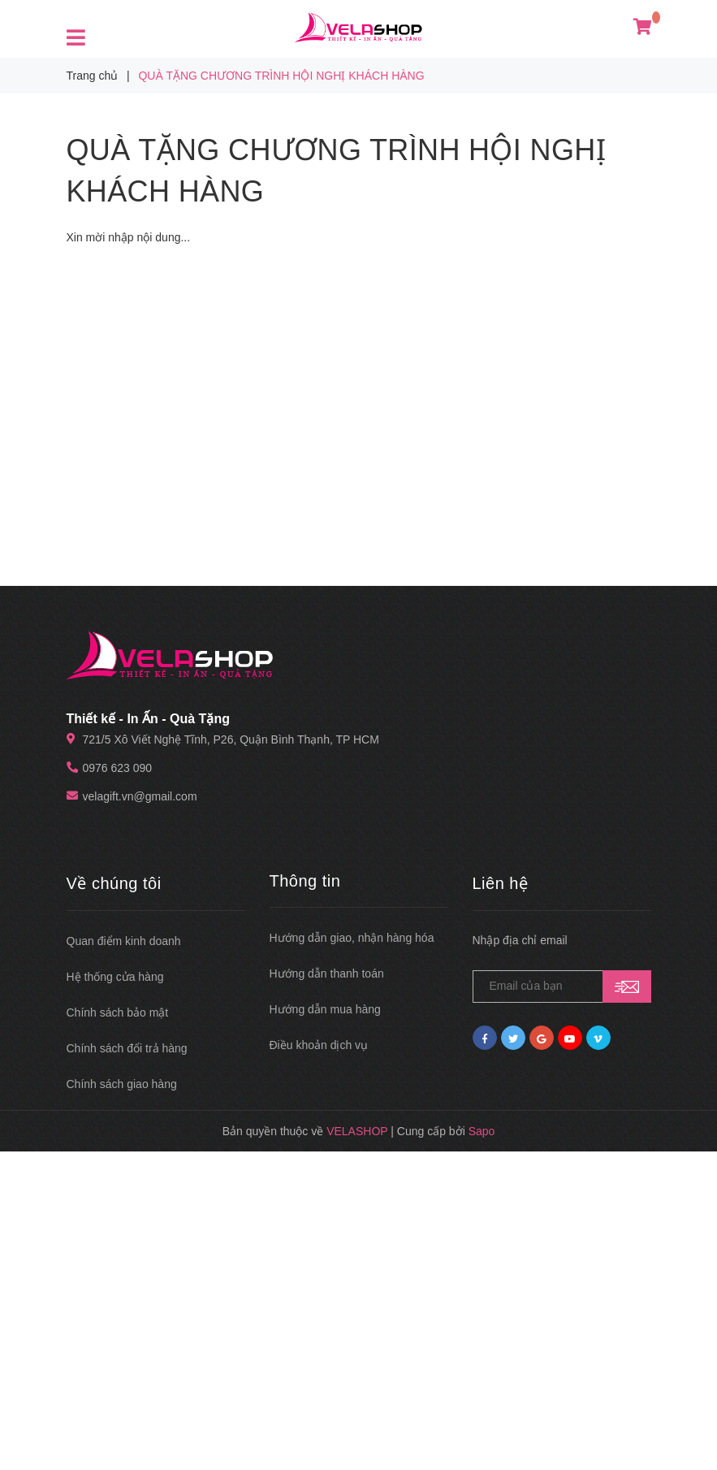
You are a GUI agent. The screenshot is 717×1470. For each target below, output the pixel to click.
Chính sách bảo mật (118, 1012)
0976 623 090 (118, 767)
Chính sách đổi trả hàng (127, 1048)
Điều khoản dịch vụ (319, 1045)
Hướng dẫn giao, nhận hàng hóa (352, 937)
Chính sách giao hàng (122, 1084)
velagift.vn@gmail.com (140, 796)
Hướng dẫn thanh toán (327, 973)
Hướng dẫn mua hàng (325, 1009)
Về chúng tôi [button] (114, 883)
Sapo (482, 1131)
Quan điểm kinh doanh (124, 940)
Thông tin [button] (305, 881)
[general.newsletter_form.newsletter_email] (562, 986)
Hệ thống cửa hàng (115, 976)
